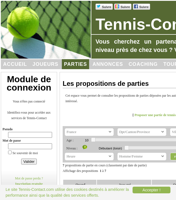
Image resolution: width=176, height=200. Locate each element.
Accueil (15, 64)
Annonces (107, 64)
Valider (29, 161)
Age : (70, 140)
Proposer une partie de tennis (155, 115)
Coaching (143, 64)
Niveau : (71, 148)
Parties (75, 64)
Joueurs (45, 64)
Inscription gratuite (29, 184)
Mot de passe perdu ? (29, 178)
